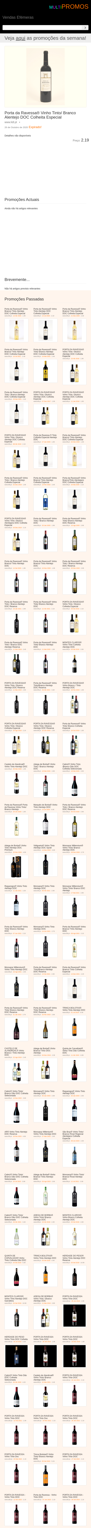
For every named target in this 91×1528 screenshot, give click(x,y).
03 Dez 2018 (17, 527)
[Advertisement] (42, 167)
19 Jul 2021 (17, 356)
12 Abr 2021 (46, 609)
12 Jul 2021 (75, 1181)
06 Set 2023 (75, 1499)
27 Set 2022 (75, 1459)
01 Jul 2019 (75, 1012)
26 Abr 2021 (46, 690)
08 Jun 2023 (75, 1141)
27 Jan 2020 (46, 442)
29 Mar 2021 (17, 399)
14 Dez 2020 (46, 850)
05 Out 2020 (75, 812)
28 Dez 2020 (75, 852)
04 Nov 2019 (46, 1055)
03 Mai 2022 (18, 1459)
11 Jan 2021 (17, 891)
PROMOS (75, 6)
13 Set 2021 (46, 974)
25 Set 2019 (47, 1341)
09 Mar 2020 (17, 769)
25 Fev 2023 (46, 1014)
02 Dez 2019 (17, 485)
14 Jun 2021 (46, 931)
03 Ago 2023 (46, 1181)
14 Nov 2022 (17, 1098)
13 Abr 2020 (17, 316)
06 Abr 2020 (17, 1382)
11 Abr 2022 (75, 1055)
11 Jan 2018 (75, 401)
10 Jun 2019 (46, 730)
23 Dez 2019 (75, 1341)
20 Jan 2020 (46, 525)
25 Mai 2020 (75, 485)
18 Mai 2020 (46, 771)
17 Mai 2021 (75, 893)
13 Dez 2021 (75, 974)
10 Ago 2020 (75, 525)
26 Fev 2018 (75, 690)
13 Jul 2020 (46, 316)
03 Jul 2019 (18, 1341)
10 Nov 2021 (47, 1420)
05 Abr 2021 (46, 891)
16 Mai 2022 (46, 356)
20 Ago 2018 (17, 730)
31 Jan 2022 (17, 1014)
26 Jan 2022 (75, 1420)
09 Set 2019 (75, 609)
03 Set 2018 (75, 649)
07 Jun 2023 (47, 1499)
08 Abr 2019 (17, 444)
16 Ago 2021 (17, 972)
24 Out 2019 (75, 730)
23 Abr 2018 (75, 358)
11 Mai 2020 (46, 649)
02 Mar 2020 (75, 442)
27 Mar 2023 (46, 1136)
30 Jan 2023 (46, 1096)
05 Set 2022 (46, 1461)
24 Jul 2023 (17, 1181)
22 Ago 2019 (17, 1057)
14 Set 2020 (17, 568)
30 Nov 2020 (75, 568)
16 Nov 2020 (46, 568)
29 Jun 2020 (17, 812)
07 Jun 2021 (17, 933)
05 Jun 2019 (75, 1301)
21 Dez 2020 (75, 316)
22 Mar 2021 (46, 1382)
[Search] (85, 27)
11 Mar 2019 (17, 690)
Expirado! (35, 127)
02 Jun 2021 (75, 1380)
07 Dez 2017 (46, 401)
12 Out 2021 (18, 1420)
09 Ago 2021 (75, 933)
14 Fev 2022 (46, 485)
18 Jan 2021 (17, 609)
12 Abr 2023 (18, 1499)
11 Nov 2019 (17, 649)
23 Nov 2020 (17, 852)
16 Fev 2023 (17, 1136)
